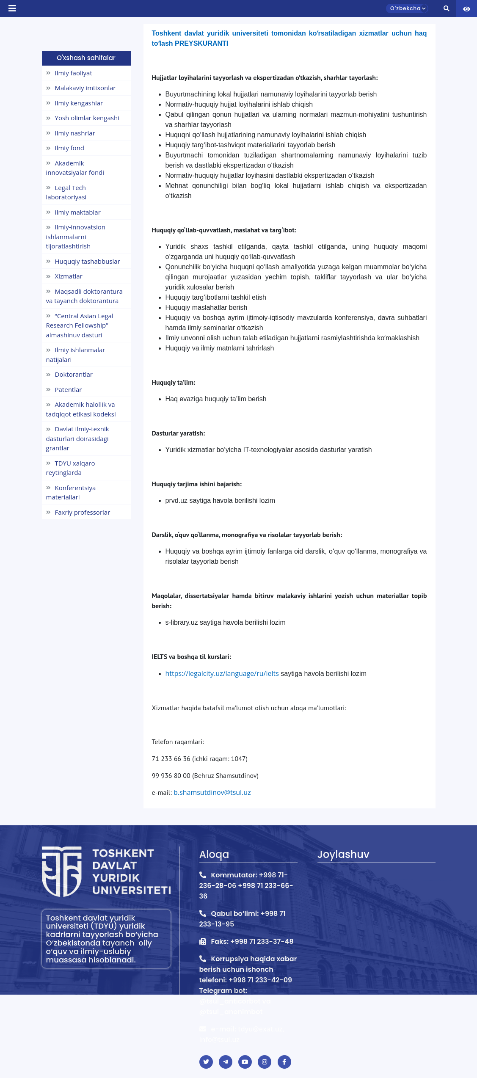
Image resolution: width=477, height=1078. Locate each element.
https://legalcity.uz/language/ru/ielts (222, 673)
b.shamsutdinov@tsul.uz (212, 792)
